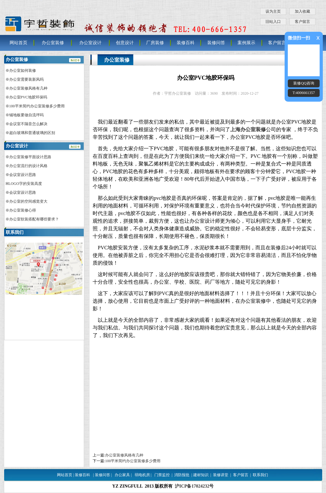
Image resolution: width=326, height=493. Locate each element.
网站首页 (18, 42)
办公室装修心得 (22, 210)
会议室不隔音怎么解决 (28, 124)
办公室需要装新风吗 (26, 79)
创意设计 (125, 42)
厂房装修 (155, 42)
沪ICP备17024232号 (194, 486)
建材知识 (201, 475)
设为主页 (273, 11)
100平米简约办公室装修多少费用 (132, 461)
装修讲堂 (220, 475)
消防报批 (181, 475)
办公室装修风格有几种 (124, 455)
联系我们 (260, 475)
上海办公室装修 (248, 129)
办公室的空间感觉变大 (28, 201)
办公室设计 (90, 42)
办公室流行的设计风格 (28, 166)
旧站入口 (273, 21)
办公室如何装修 (22, 70)
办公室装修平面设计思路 (30, 157)
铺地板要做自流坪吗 (26, 115)
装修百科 (186, 42)
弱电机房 (142, 475)
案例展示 (246, 42)
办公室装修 (53, 42)
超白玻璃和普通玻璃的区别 (32, 133)
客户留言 (302, 21)
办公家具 (122, 475)
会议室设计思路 (22, 174)
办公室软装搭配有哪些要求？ (34, 219)
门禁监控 (162, 475)
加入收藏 (302, 11)
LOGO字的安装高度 (25, 183)
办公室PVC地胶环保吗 (28, 97)
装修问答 (216, 42)
